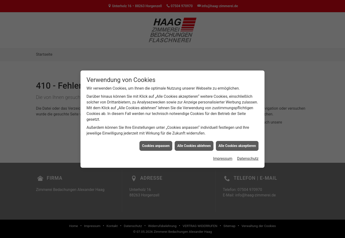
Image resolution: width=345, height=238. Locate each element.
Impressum (222, 157)
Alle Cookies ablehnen (194, 144)
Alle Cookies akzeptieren (237, 144)
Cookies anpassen (156, 144)
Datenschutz (248, 157)
